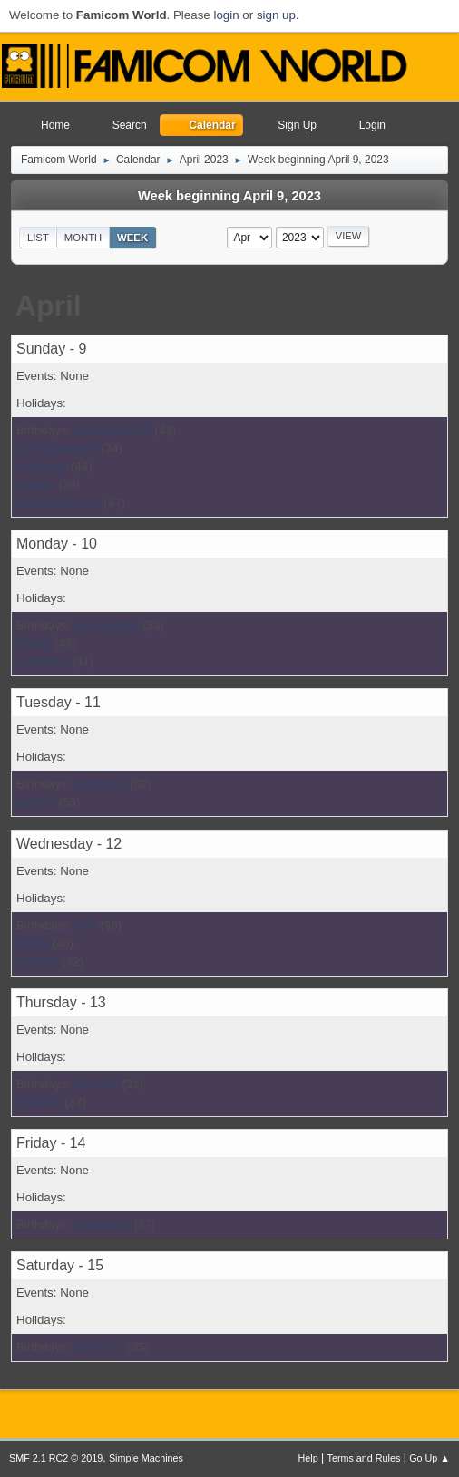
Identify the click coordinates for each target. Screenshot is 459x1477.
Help (308, 1458)
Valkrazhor (102, 1224)
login (226, 15)
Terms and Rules (364, 1458)
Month (83, 237)
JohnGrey (42, 661)
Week (132, 237)
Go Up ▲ (429, 1458)
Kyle (85, 925)
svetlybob (41, 466)
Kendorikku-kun (58, 503)
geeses (35, 802)
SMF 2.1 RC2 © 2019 (56, 1458)
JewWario (99, 784)
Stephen (39, 1102)
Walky (32, 943)
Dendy (34, 643)
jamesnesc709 (112, 430)
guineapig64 (106, 625)
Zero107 (96, 1084)
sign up (276, 15)
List (38, 237)
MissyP (35, 484)
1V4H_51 (98, 1347)
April (48, 305)
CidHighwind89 (57, 448)
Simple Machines (146, 1458)
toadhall (37, 961)
